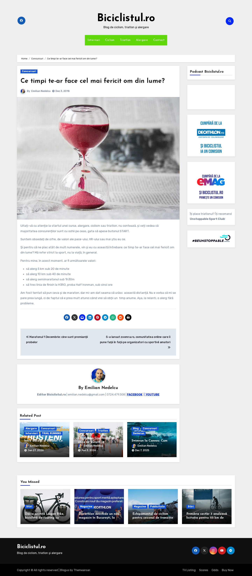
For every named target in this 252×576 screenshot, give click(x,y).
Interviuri (94, 40)
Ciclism (110, 40)
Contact (159, 40)
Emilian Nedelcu (41, 91)
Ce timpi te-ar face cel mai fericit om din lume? (95, 81)
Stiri (29, 505)
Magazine (86, 505)
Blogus (64, 569)
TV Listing (189, 569)
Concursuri (29, 71)
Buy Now (228, 569)
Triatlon (125, 40)
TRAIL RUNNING (51, 433)
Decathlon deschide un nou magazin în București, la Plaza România (99, 517)
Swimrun (138, 433)
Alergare (142, 40)
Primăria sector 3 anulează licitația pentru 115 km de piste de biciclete (206, 517)
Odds (215, 569)
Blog (136, 428)
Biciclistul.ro (126, 18)
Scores (203, 569)
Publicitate (157, 505)
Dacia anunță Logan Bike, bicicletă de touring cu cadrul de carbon (44, 517)
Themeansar (82, 569)
